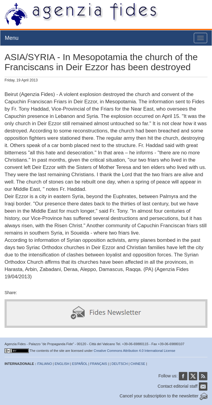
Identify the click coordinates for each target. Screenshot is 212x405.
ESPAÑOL (80, 364)
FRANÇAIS (98, 364)
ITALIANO (44, 364)
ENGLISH (62, 364)
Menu (12, 38)
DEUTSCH (120, 364)
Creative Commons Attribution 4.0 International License (134, 350)
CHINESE (137, 364)
